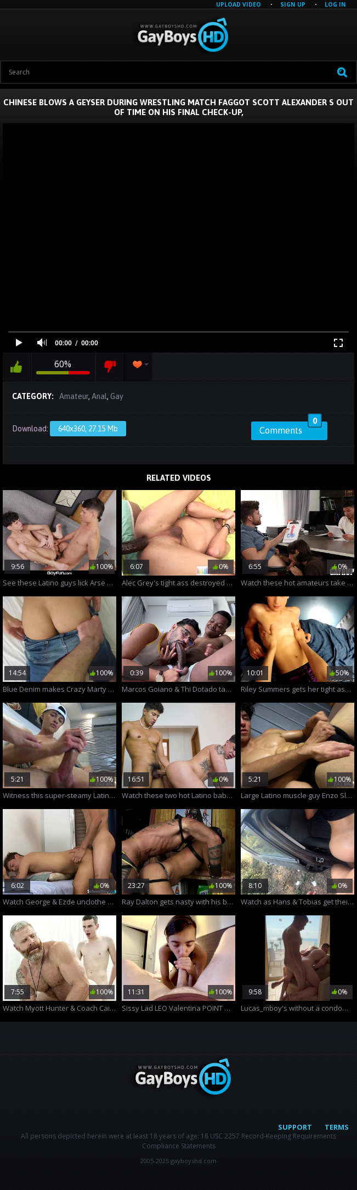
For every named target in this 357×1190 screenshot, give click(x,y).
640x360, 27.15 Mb (88, 428)
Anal (99, 396)
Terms (337, 1127)
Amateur (73, 396)
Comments (290, 429)
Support (295, 1127)
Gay (116, 396)
